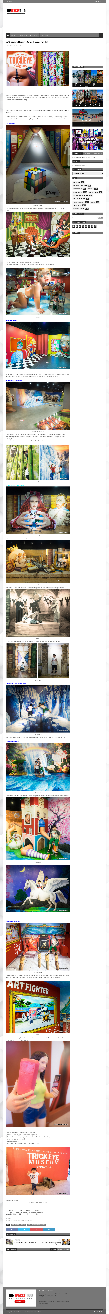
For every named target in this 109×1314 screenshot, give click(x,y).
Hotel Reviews (77, 189)
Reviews (23, 1224)
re (88, 247)
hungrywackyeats (78, 208)
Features (13, 35)
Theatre (93, 202)
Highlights (23, 35)
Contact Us (44, 35)
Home (7, 1)
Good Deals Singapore (80, 185)
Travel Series (77, 205)
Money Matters (77, 192)
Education (76, 182)
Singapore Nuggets (79, 198)
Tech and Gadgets (78, 202)
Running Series (93, 192)
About (10, 1)
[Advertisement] (68, 18)
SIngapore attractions (38, 1224)
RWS (29, 1224)
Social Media (33, 35)
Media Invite (15, 1224)
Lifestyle (90, 189)
